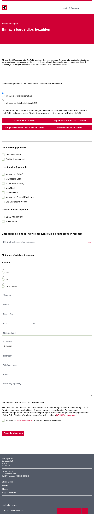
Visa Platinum (12, 193)
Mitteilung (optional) (12, 383)
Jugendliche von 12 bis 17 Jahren (69, 120)
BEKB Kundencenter (65, 415)
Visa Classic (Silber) (15, 183)
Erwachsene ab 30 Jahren (69, 128)
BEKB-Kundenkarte (15, 217)
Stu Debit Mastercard (15, 159)
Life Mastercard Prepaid (16, 202)
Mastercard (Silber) (14, 174)
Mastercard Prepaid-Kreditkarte (20, 197)
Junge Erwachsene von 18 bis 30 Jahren (24, 128)
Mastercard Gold (13, 179)
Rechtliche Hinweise (10, 505)
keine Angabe (11, 286)
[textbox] (47, 242)
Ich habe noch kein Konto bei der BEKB (21, 103)
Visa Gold (10, 188)
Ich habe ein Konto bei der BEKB (19, 96)
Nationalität (7, 342)
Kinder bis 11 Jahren (24, 120)
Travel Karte (11, 221)
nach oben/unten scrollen (91, 511)
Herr (7, 279)
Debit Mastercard (13, 155)
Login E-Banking (72, 8)
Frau (7, 272)
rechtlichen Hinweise (24, 420)
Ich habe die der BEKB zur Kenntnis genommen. (33, 420)
